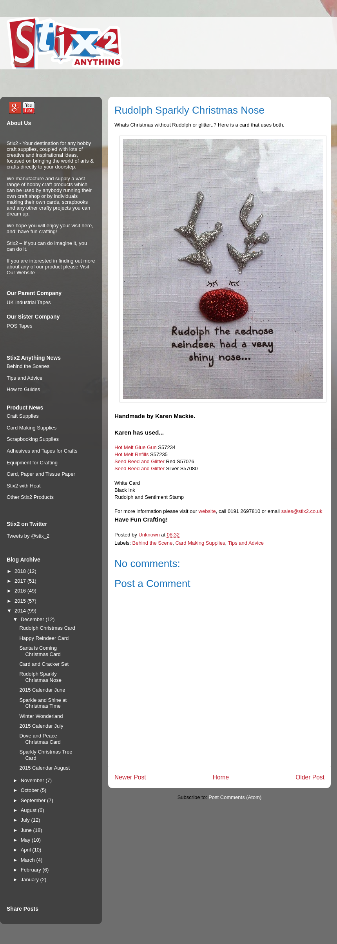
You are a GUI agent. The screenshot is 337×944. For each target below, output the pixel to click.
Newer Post (130, 777)
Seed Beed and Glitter (139, 461)
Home (221, 777)
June (27, 830)
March (28, 860)
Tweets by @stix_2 (28, 536)
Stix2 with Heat (24, 486)
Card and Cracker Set (44, 664)
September (34, 800)
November (33, 780)
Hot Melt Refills (131, 454)
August (29, 810)
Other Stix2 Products (30, 497)
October (30, 790)
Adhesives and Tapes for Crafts (42, 451)
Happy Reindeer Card (44, 638)
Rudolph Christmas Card (47, 628)
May (26, 840)
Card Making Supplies (200, 543)
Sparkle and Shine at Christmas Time (43, 703)
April (27, 850)
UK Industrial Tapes (29, 302)
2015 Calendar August (44, 768)
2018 (20, 571)
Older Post (309, 777)
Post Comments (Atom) (234, 797)
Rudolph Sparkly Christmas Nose (40, 677)
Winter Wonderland (41, 716)
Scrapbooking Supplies (33, 439)
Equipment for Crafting (32, 463)
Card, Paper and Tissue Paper (41, 474)
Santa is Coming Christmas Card (39, 651)
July (26, 820)
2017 (20, 581)
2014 (20, 611)
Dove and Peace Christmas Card (39, 739)
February (32, 870)
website (207, 511)
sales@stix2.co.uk (302, 511)
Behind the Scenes (28, 366)
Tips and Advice (246, 543)
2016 (20, 591)
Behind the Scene (152, 543)
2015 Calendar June (42, 690)
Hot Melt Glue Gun (135, 447)
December (33, 619)
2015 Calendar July (41, 726)
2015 (20, 601)
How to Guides (23, 389)
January (30, 879)
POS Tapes (20, 326)
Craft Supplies (23, 416)
